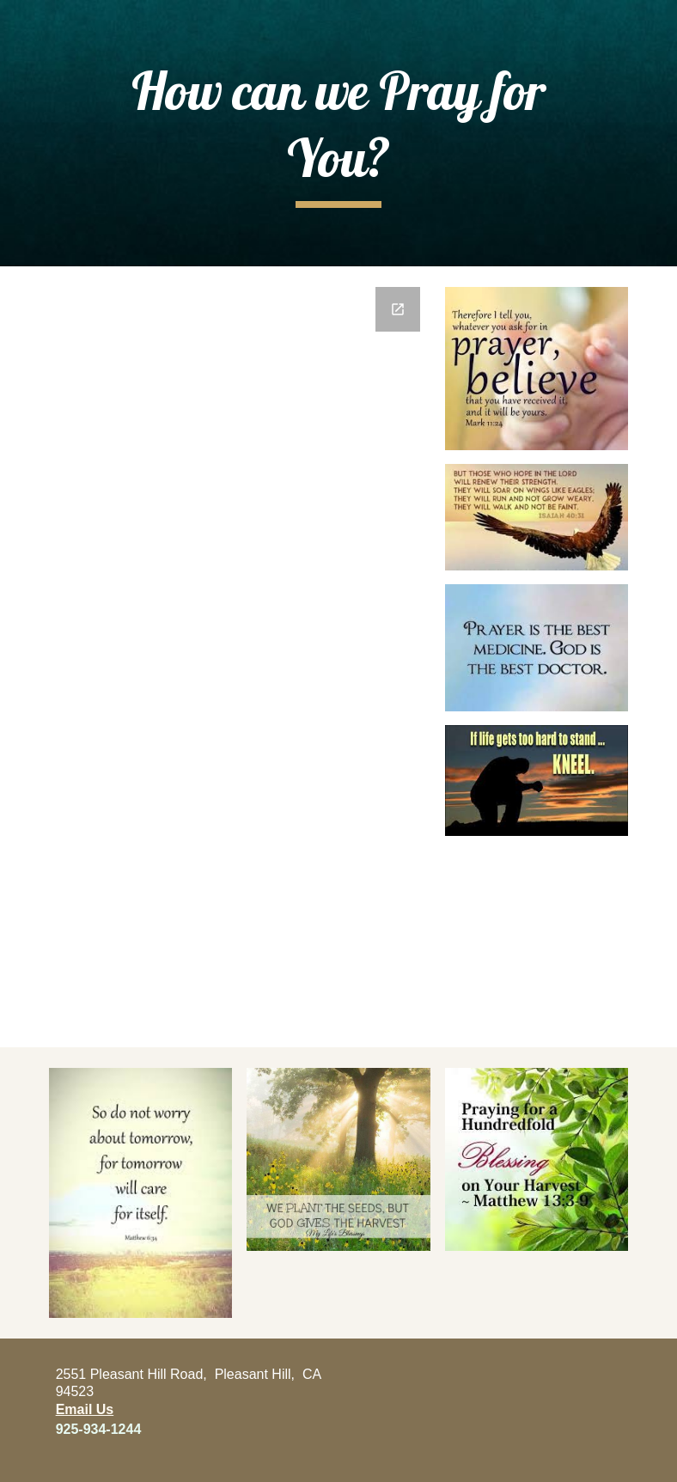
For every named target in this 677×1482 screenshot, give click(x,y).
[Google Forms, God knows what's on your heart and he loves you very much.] (239, 657)
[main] (338, 133)
